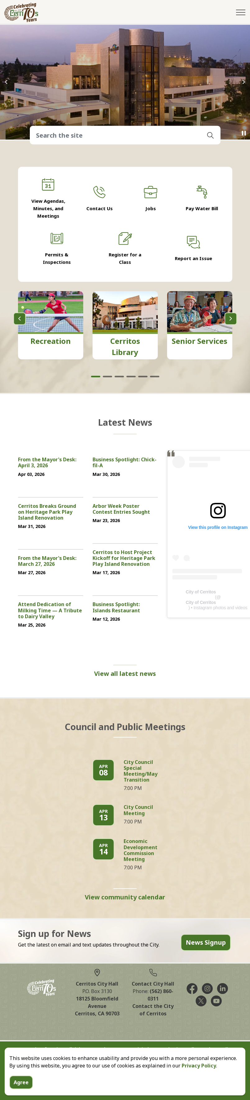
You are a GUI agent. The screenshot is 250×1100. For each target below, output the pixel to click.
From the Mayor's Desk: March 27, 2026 (47, 561)
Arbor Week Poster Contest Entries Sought (121, 509)
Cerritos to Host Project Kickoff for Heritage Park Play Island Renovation (124, 558)
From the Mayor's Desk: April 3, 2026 (47, 463)
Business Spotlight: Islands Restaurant (116, 607)
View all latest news (125, 673)
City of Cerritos (201, 591)
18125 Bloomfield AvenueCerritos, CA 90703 (97, 1006)
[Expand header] (240, 12)
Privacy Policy (199, 1065)
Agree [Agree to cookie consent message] (21, 1082)
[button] (210, 135)
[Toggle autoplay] (244, 133)
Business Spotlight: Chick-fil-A (125, 463)
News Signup (205, 942)
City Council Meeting (138, 810)
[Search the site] (125, 135)
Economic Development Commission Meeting (140, 850)
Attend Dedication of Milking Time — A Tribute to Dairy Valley (50, 610)
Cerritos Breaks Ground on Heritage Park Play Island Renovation (47, 512)
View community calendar (125, 897)
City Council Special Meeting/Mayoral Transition (145, 771)
